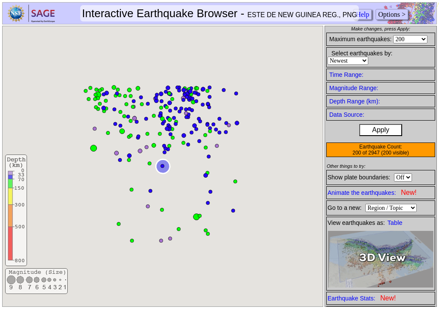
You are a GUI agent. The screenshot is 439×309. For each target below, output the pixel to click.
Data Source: (346, 114)
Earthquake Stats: (362, 298)
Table (395, 222)
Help (362, 14)
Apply (380, 129)
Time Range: (346, 74)
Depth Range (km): (354, 101)
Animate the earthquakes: (372, 192)
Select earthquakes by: (361, 53)
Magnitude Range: (353, 88)
